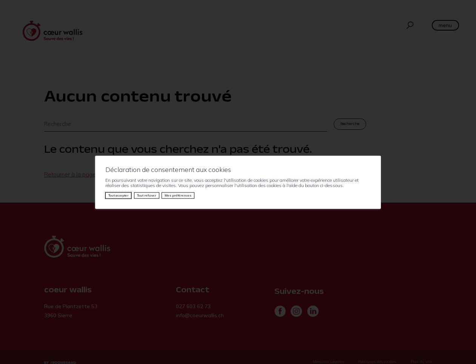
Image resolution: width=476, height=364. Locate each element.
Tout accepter (118, 195)
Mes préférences (178, 195)
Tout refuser (146, 195)
